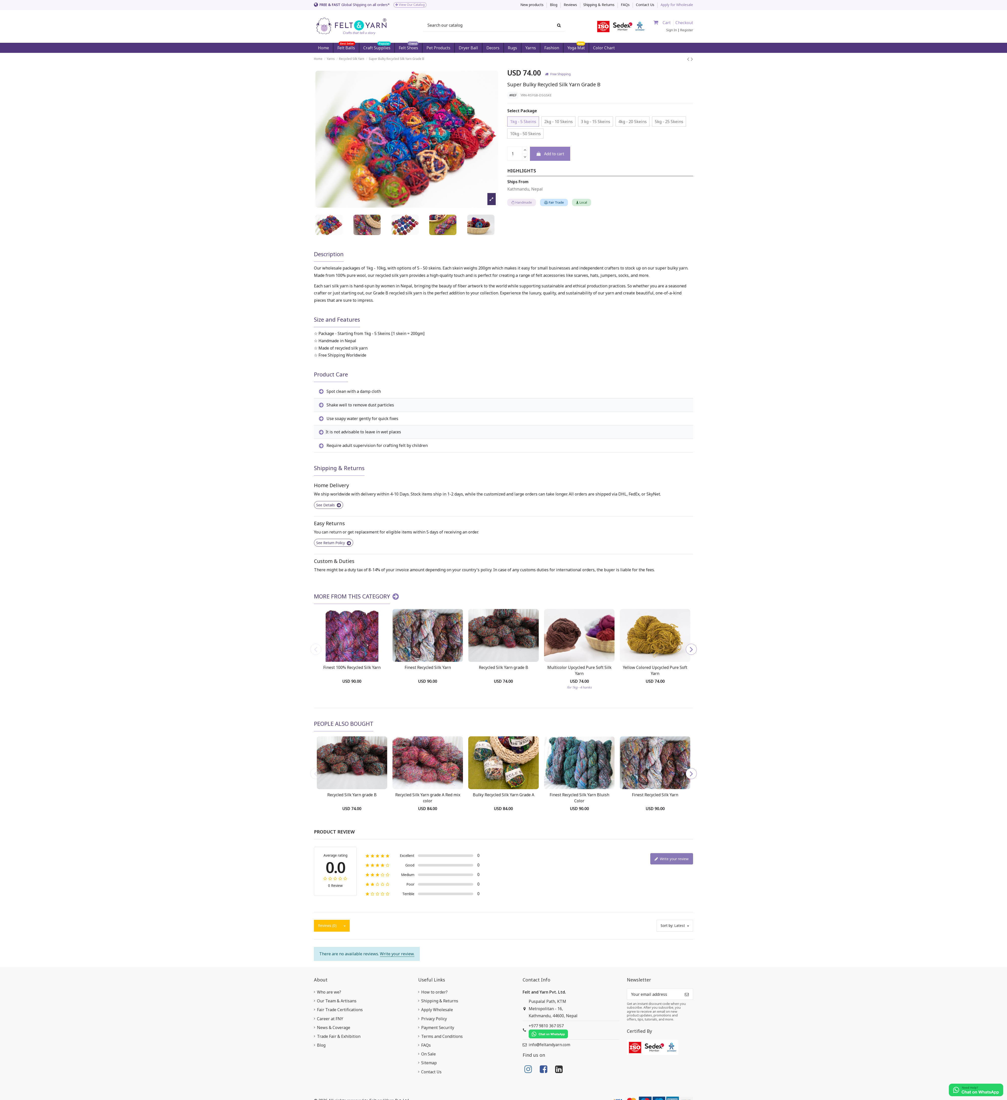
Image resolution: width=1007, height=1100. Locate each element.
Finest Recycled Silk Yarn (428, 667)
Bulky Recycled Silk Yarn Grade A (503, 795)
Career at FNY (330, 1018)
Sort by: (667, 925)
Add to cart (550, 154)
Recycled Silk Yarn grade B (503, 667)
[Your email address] (654, 994)
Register (686, 30)
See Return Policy (333, 542)
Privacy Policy (434, 1018)
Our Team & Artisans (336, 1001)
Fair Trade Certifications (340, 1009)
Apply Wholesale (437, 1009)
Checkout (684, 22)
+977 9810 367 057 (548, 1030)
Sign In (671, 30)
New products (532, 4)
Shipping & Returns (599, 4)
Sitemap (429, 1063)
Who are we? (329, 992)
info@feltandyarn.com (549, 1044)
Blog (554, 4)
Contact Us (645, 4)
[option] (407, 5)
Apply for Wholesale (677, 4)
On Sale (428, 1054)
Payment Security (437, 1027)
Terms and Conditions (442, 1036)
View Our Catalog (410, 5)
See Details (328, 505)
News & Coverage (333, 1027)
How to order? (434, 992)
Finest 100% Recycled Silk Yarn (352, 667)
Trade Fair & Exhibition (339, 1036)
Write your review (671, 859)
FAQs (626, 4)
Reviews (571, 4)
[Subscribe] (687, 994)
